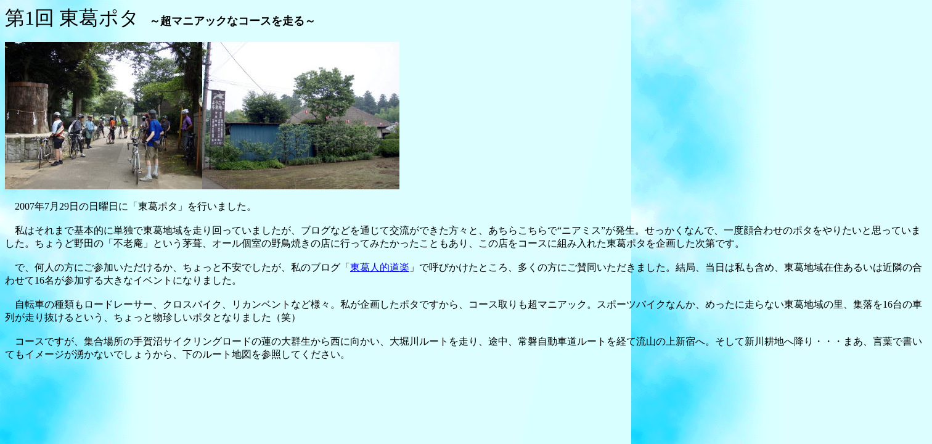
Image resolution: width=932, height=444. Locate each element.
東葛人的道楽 (379, 267)
